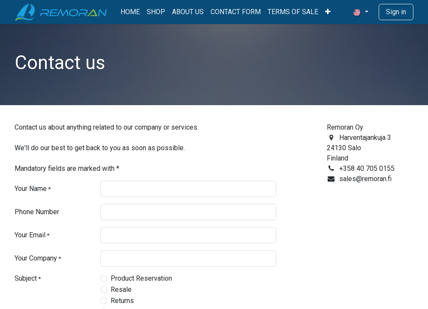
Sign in (396, 12)
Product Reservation (141, 278)
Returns (122, 301)
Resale (121, 289)
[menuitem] (130, 12)
